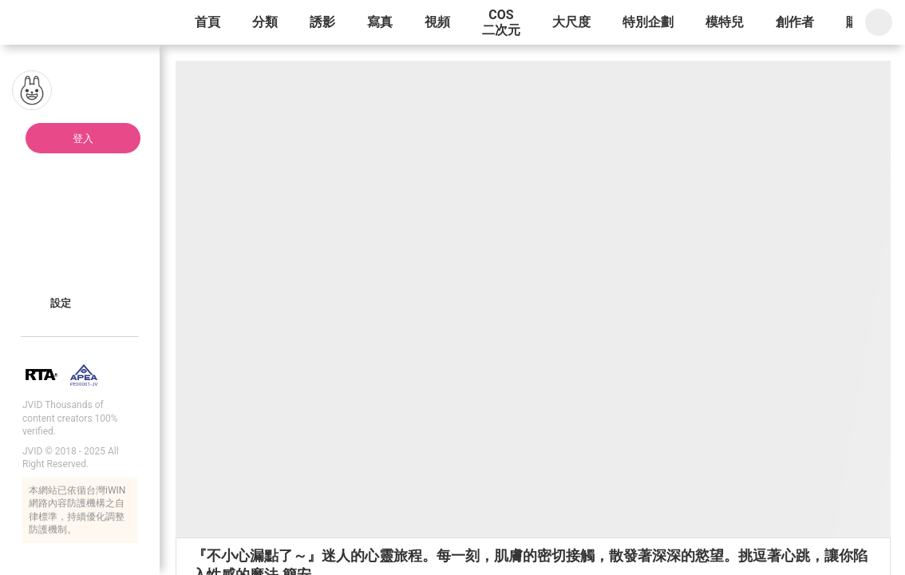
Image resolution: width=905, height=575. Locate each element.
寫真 (380, 22)
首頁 (207, 22)
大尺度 (571, 22)
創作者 (795, 22)
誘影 (322, 22)
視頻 (437, 22)
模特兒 (724, 22)
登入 (83, 139)
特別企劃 (648, 22)
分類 (265, 22)
